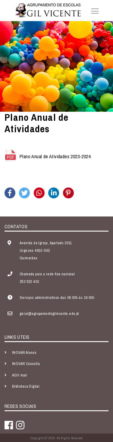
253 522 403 (29, 281)
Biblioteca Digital (25, 386)
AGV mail (19, 375)
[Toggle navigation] (93, 10)
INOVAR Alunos (24, 352)
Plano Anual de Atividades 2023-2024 (55, 156)
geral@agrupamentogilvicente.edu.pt (49, 313)
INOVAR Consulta (26, 363)
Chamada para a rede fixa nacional (47, 274)
